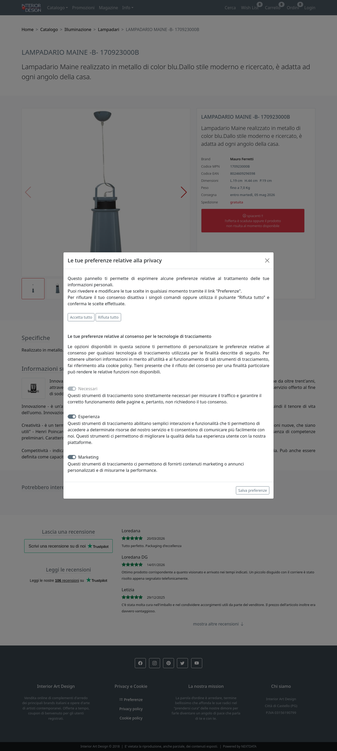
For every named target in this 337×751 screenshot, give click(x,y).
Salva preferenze (252, 490)
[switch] (72, 416)
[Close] (267, 260)
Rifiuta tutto (108, 317)
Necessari (87, 389)
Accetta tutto (81, 317)
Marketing (88, 457)
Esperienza (89, 416)
